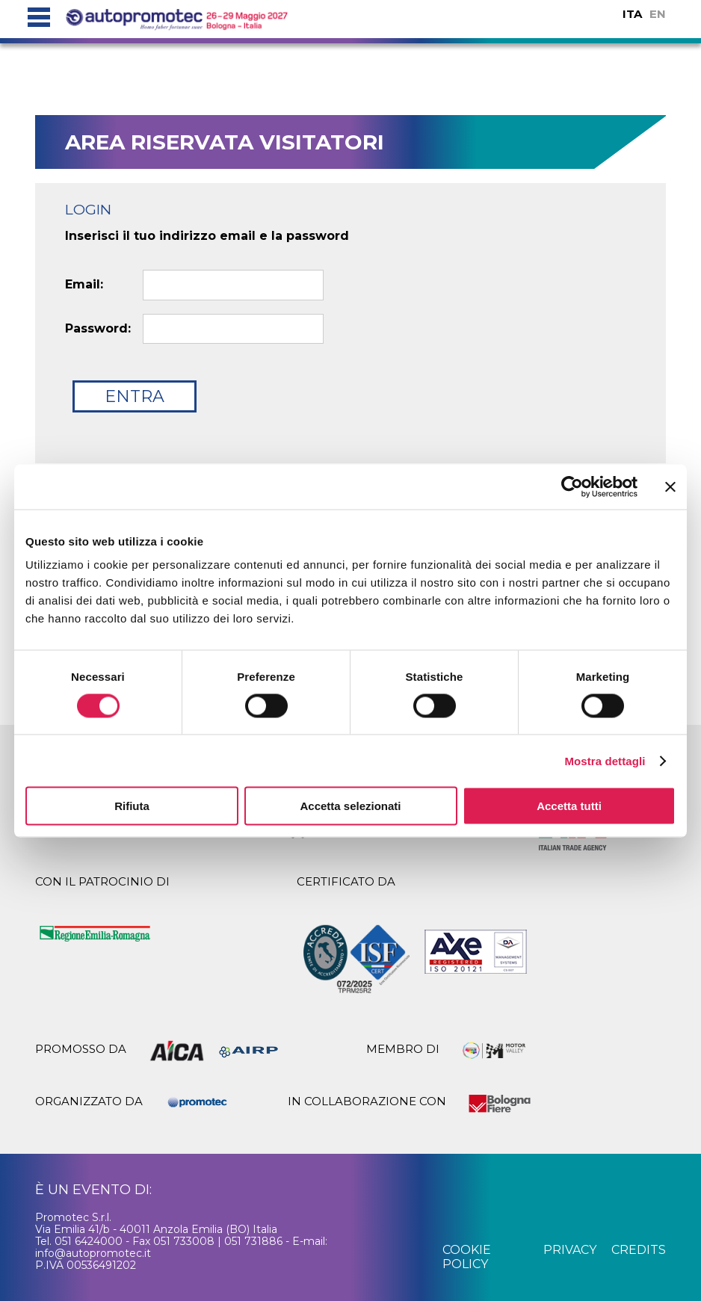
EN (657, 14)
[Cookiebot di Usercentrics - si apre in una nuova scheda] (572, 486)
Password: (98, 329)
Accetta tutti (569, 806)
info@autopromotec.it (93, 1253)
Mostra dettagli (604, 760)
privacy (569, 1250)
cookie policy (466, 1256)
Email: (84, 284)
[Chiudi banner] (670, 486)
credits (638, 1250)
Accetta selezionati (350, 806)
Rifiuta (131, 806)
